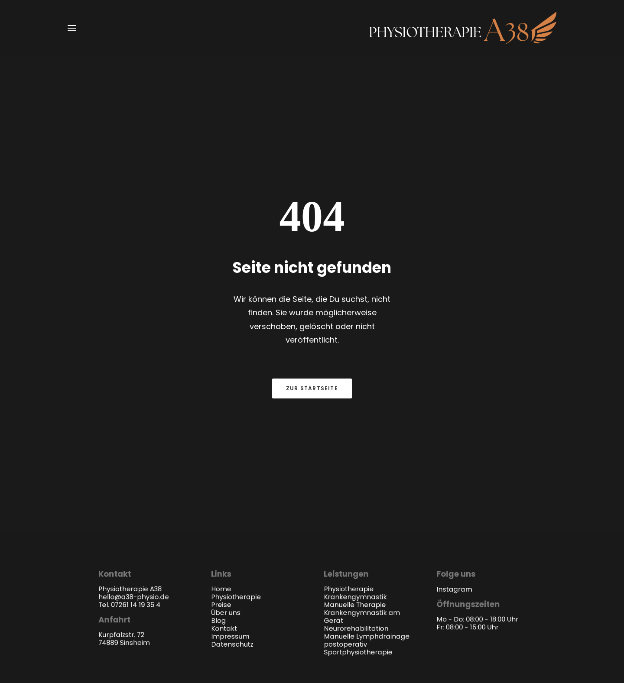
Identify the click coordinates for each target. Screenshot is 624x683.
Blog (218, 472)
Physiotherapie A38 (146, 573)
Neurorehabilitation (356, 481)
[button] (72, 28)
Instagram (454, 441)
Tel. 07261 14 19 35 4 (129, 457)
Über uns (225, 464)
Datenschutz (232, 496)
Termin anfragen (312, 358)
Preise (221, 457)
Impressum (230, 488)
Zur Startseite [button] (312, 269)
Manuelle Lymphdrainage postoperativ (367, 493)
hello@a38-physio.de (133, 449)
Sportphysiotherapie (358, 504)
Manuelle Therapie (355, 457)
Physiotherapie (236, 449)
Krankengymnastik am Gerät (362, 469)
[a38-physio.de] (463, 28)
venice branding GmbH (493, 573)
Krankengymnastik (355, 449)
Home (221, 441)
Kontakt (224, 481)
